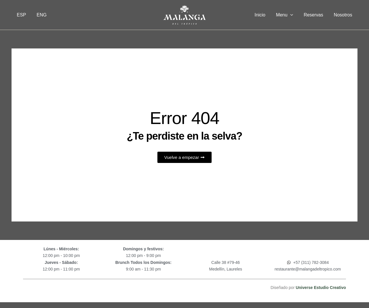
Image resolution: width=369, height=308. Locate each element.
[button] (294, 15)
